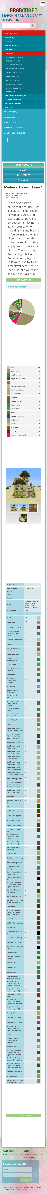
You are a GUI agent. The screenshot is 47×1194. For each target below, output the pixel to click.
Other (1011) (10, 92)
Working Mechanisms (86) (14, 133)
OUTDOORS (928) (10, 112)
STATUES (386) (9, 117)
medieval (28, 601)
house (27, 607)
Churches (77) (10, 42)
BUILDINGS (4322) (10, 33)
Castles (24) (9, 38)
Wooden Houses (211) (14, 57)
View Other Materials (18, 435)
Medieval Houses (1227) (15, 69)
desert (32, 603)
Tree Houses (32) (12, 80)
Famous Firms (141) (12, 45)
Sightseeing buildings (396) (15, 96)
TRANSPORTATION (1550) (13, 128)
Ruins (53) (8, 107)
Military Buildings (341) (14, 103)
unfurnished (34, 607)
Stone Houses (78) (13, 61)
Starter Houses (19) (13, 88)
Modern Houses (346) (14, 65)
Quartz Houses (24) (13, 73)
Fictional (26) (10, 49)
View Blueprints (23, 280)
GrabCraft (13, 140)
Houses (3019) (10, 53)
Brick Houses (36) (12, 76)
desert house (30, 605)
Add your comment (23, 1115)
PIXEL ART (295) (10, 122)
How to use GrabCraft (12, 1154)
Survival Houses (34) (14, 84)
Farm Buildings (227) (13, 100)
